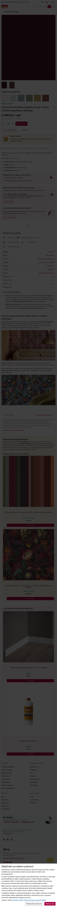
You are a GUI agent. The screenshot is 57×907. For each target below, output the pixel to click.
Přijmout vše (50, 904)
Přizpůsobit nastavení (34, 904)
